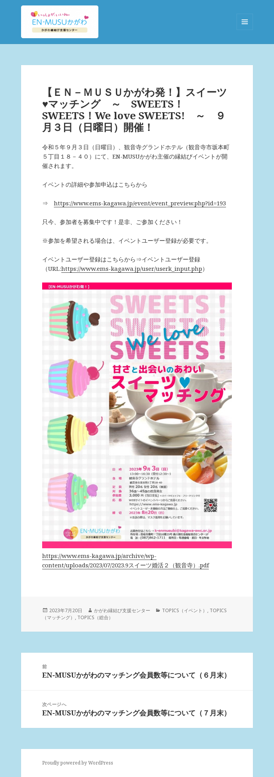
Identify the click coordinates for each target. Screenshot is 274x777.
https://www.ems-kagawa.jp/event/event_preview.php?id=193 (140, 203)
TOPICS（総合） (95, 617)
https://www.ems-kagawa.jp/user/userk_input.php (131, 268)
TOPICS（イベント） (184, 610)
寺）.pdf (198, 565)
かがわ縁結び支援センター (122, 610)
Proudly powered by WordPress (77, 762)
